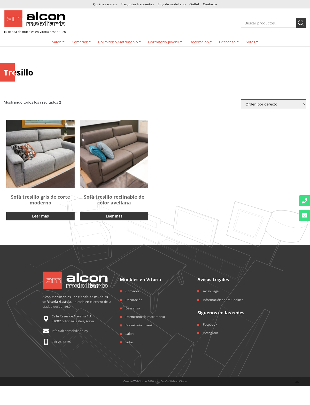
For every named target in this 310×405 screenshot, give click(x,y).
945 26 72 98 (61, 341)
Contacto (210, 4)
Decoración (199, 41)
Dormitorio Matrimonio (118, 41)
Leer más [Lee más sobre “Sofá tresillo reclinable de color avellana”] (114, 216)
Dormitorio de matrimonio (145, 317)
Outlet (194, 4)
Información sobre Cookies (223, 300)
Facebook (210, 324)
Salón (57, 41)
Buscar (301, 23)
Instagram (210, 333)
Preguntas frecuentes (137, 4)
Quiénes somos (105, 4)
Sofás (250, 41)
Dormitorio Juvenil (163, 41)
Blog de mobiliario (171, 4)
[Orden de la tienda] (273, 104)
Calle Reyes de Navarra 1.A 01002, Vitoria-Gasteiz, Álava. (73, 318)
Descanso (227, 41)
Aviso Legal (211, 291)
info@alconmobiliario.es (70, 331)
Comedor (80, 41)
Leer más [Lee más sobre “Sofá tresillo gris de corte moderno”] (40, 216)
